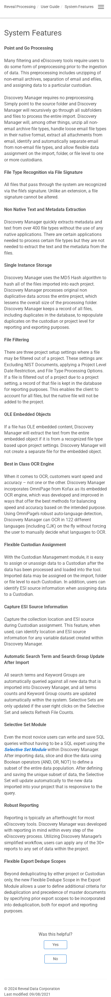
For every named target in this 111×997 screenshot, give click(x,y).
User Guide (50, 6)
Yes (55, 944)
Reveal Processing (20, 6)
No (55, 959)
